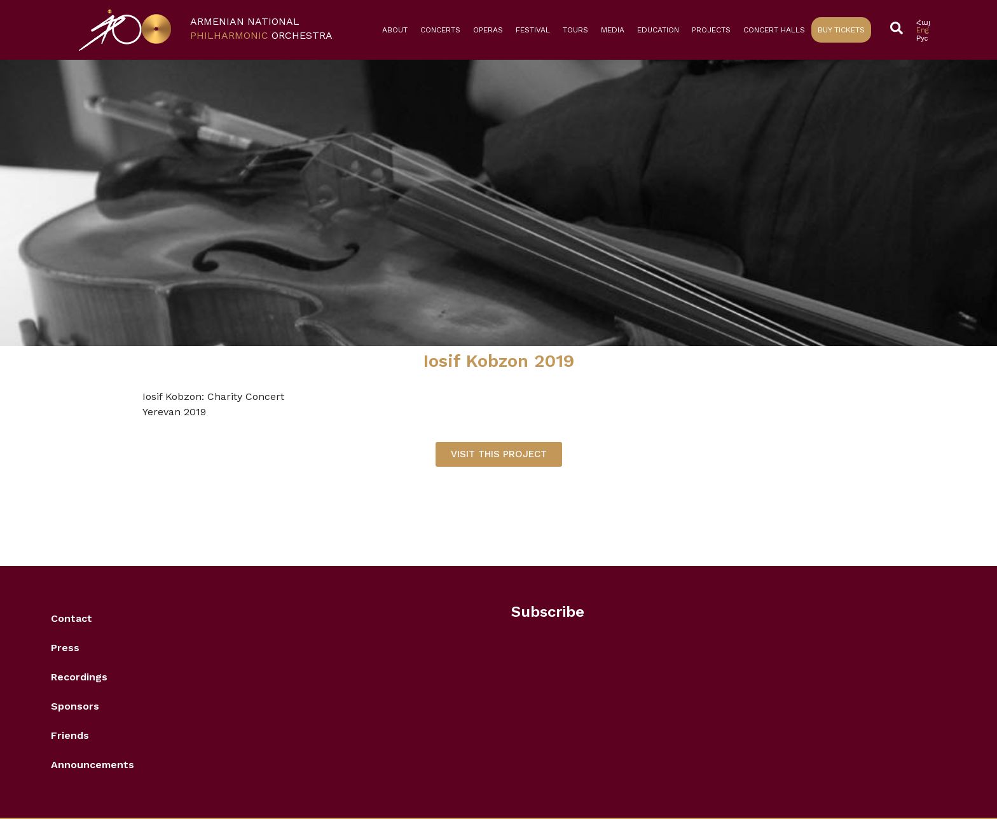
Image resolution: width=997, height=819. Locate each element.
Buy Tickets (841, 29)
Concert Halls (774, 29)
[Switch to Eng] (923, 30)
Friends (70, 735)
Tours (575, 29)
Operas (488, 29)
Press (65, 648)
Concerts (440, 29)
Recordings (79, 677)
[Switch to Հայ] (923, 22)
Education (658, 29)
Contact (71, 618)
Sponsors (75, 706)
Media (612, 29)
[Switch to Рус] (923, 38)
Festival (533, 29)
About (395, 29)
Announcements (92, 765)
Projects (711, 29)
